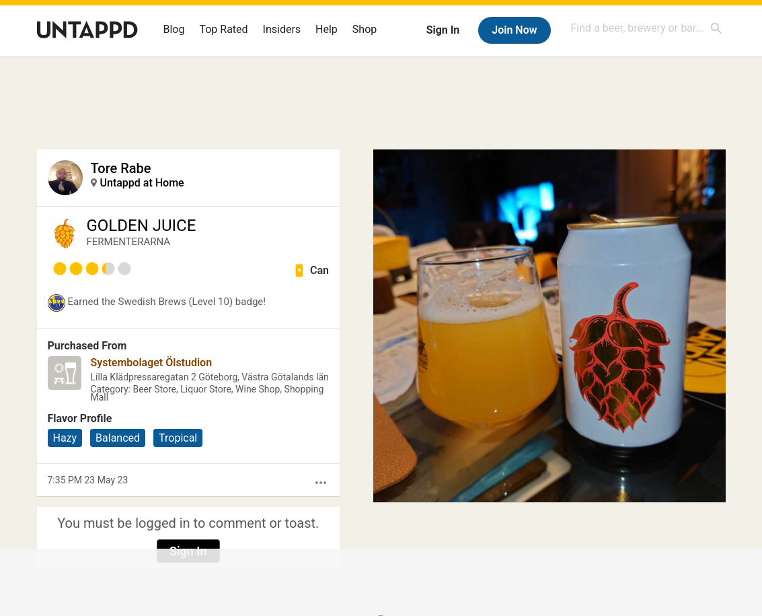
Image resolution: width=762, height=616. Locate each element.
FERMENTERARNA (129, 242)
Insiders (282, 29)
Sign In (442, 30)
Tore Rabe (121, 168)
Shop (364, 29)
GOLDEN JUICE (141, 225)
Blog (174, 29)
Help (326, 29)
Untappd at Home (142, 182)
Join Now (514, 30)
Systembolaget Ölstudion (152, 362)
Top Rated (223, 29)
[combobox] (647, 28)
